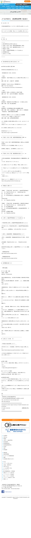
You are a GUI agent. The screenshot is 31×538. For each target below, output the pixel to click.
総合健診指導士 (7, 443)
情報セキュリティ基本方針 (9, 472)
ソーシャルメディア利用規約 (8, 474)
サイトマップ (6, 469)
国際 (4, 457)
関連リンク (6, 479)
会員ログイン (27, 1)
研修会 (17, 6)
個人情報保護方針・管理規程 (9, 471)
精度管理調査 (6, 454)
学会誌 (13, 8)
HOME (3, 6)
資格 (20, 6)
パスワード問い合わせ (7, 463)
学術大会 (13, 6)
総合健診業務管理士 (8, 444)
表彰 (4, 448)
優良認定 (27, 6)
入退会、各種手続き (7, 464)
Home (4, 461)
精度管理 (9, 8)
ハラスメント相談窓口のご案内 (9, 477)
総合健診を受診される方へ (9, 458)
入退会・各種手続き (20, 8)
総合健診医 (6, 441)
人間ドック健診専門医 (8, 440)
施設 (23, 6)
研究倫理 (5, 449)
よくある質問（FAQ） (8, 468)
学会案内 (8, 6)
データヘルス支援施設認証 (8, 455)
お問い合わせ (6, 466)
